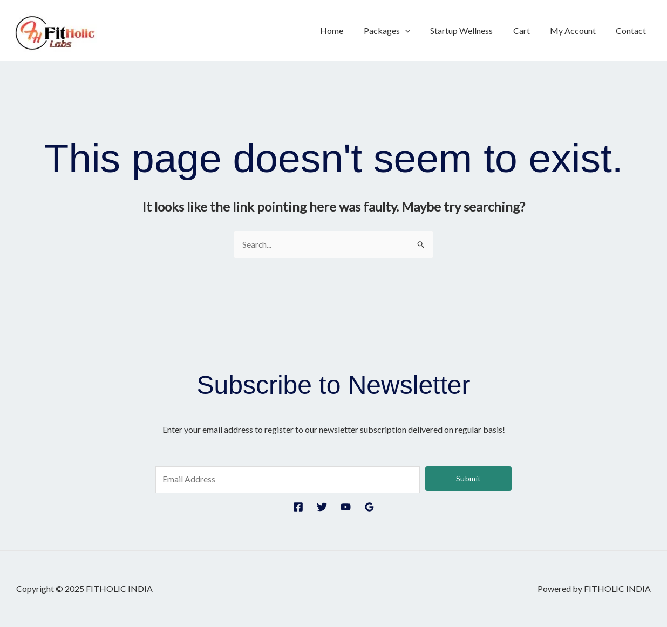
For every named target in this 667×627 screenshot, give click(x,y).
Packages (399, 31)
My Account (577, 30)
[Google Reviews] (369, 507)
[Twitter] (322, 507)
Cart (528, 30)
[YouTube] (346, 507)
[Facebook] (298, 507)
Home (347, 30)
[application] (417, 31)
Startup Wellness (471, 30)
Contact (632, 30)
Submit (468, 478)
